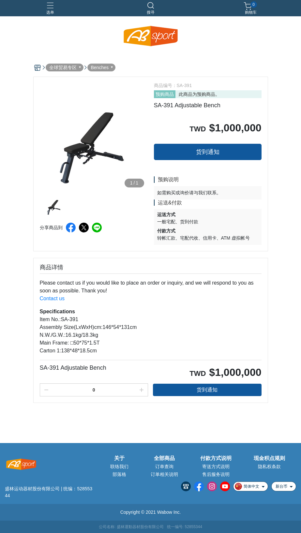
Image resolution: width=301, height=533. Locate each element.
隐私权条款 (269, 466)
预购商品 (165, 94)
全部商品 (164, 458)
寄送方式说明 (216, 466)
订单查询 (164, 466)
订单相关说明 (164, 474)
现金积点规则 (269, 458)
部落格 (119, 474)
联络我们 (119, 466)
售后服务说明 (216, 474)
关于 (119, 458)
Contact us (52, 298)
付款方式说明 (216, 458)
